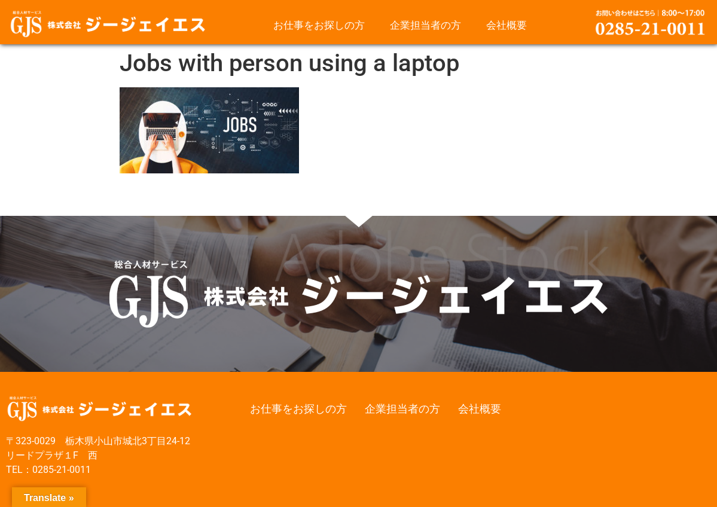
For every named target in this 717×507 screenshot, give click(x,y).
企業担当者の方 (425, 25)
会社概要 (506, 25)
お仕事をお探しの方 (319, 25)
